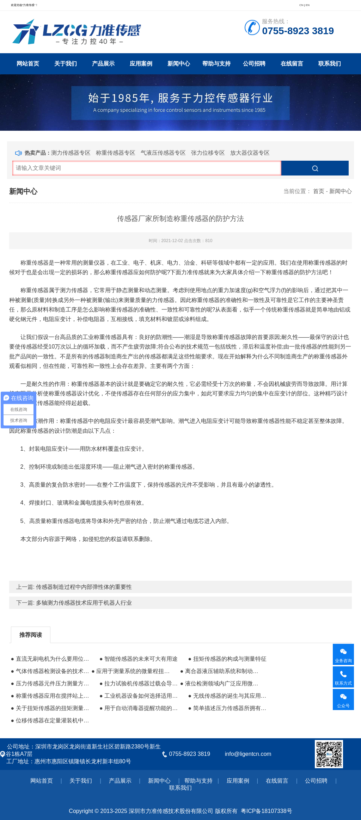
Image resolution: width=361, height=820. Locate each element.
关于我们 (65, 64)
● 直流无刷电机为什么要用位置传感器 (50, 659)
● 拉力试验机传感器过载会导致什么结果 (138, 683)
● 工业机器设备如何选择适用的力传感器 (138, 696)
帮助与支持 (216, 64)
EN (308, 5)
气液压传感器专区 (163, 153)
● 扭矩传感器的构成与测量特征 (227, 659)
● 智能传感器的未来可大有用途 (138, 659)
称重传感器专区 (115, 153)
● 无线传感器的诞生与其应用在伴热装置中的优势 (227, 696)
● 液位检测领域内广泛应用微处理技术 (219, 683)
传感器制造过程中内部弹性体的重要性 (84, 587)
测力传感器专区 (71, 153)
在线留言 (292, 64)
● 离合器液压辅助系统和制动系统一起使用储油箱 (219, 671)
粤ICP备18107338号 (266, 811)
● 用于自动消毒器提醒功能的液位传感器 (138, 708)
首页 (318, 191)
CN (301, 5)
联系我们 (329, 64)
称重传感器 (34, 263)
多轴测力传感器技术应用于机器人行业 (84, 603)
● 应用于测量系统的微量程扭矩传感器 (130, 671)
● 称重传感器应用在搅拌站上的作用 (50, 696)
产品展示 (103, 64)
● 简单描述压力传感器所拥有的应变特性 (227, 708)
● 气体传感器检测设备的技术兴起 (50, 671)
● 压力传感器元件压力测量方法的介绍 (50, 683)
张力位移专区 (208, 153)
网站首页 (28, 64)
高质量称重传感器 (51, 521)
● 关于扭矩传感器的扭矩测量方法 (50, 708)
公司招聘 (254, 64)
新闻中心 (178, 64)
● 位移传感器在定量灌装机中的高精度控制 (50, 720)
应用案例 (141, 64)
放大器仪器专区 (250, 153)
